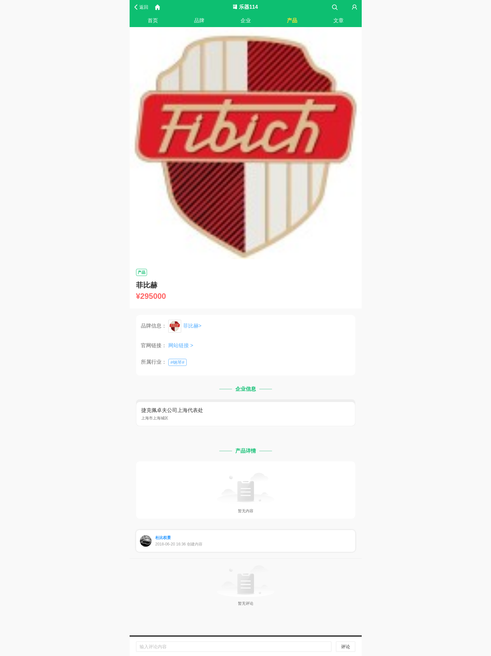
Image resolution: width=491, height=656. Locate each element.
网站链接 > (180, 345)
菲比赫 (191, 325)
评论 (345, 646)
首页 (153, 20)
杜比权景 (163, 537)
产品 (292, 20)
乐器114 (245, 7)
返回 (143, 7)
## (178, 362)
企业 (246, 20)
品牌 (199, 20)
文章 (338, 20)
